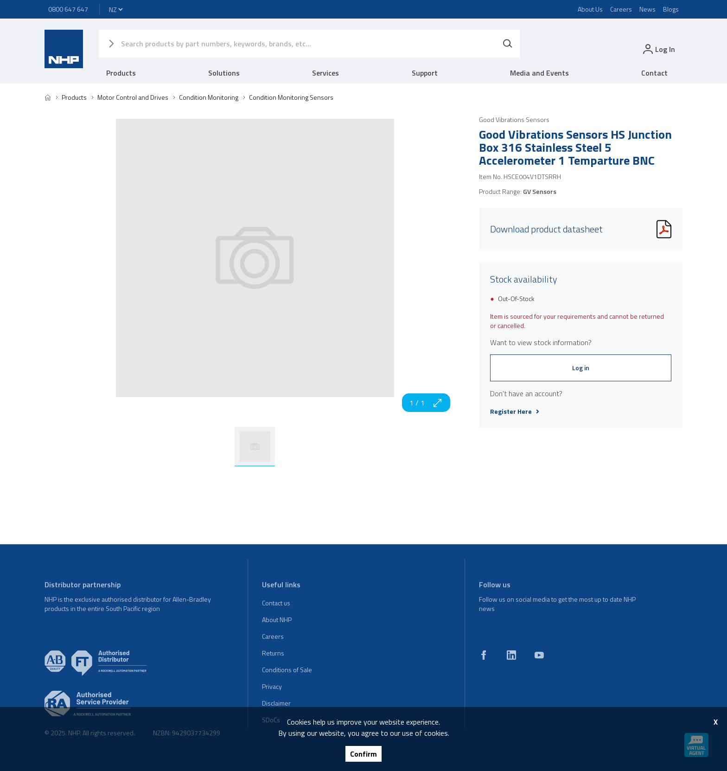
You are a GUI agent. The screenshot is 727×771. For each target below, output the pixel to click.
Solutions (224, 72)
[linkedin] (511, 655)
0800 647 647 (68, 9)
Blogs (671, 9)
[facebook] (483, 655)
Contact (654, 72)
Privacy (272, 686)
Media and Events (539, 72)
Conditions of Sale (287, 670)
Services (325, 72)
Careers (621, 9)
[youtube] (539, 655)
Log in (580, 368)
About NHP (277, 619)
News (647, 9)
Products (121, 72)
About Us (590, 9)
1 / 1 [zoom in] (426, 402)
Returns (273, 653)
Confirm (363, 753)
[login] (658, 49)
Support (425, 72)
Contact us (276, 603)
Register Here (514, 411)
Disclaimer (276, 703)
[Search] (507, 43)
